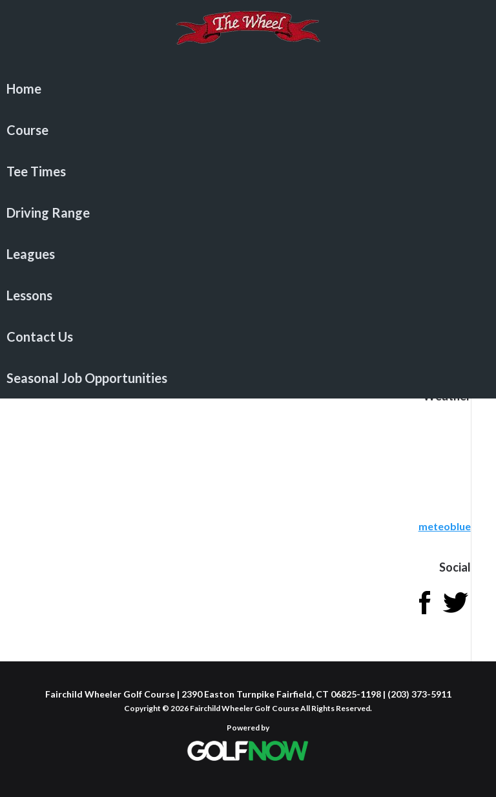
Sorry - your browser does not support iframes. (374, 465)
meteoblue (444, 526)
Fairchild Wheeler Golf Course (248, 35)
